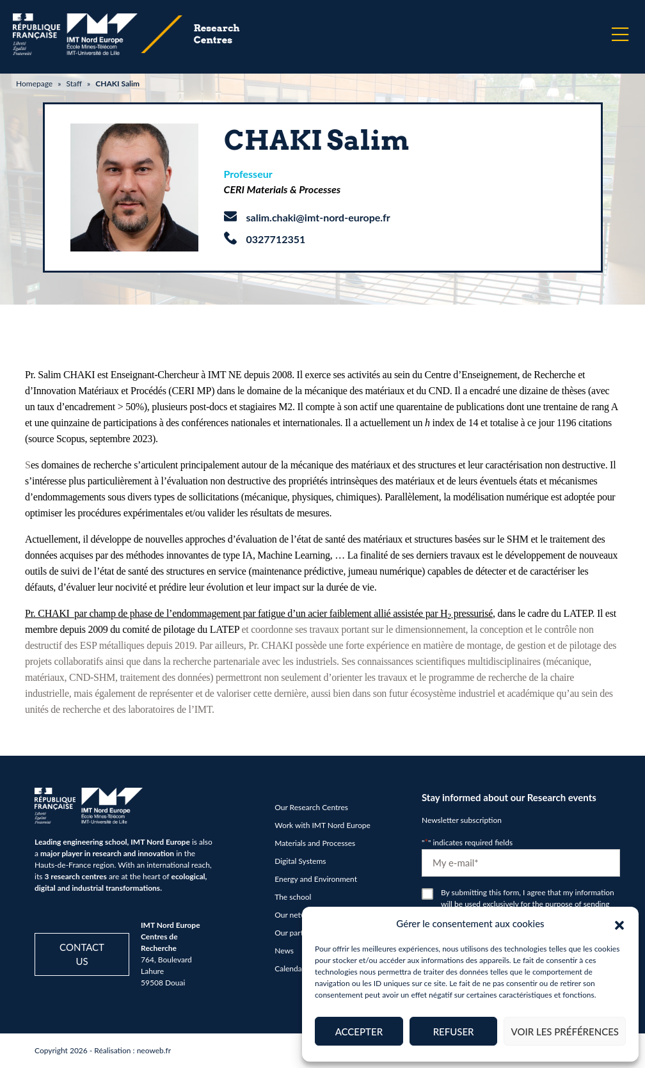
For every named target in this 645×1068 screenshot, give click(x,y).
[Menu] (620, 34)
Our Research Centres (311, 807)
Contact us (82, 954)
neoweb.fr (154, 1050)
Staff (73, 83)
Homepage (34, 83)
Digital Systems (300, 861)
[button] (619, 923)
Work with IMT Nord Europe (322, 825)
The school (293, 897)
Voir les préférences (565, 1031)
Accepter (359, 1031)
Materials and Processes (315, 843)
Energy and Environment (316, 879)
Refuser (453, 1031)
